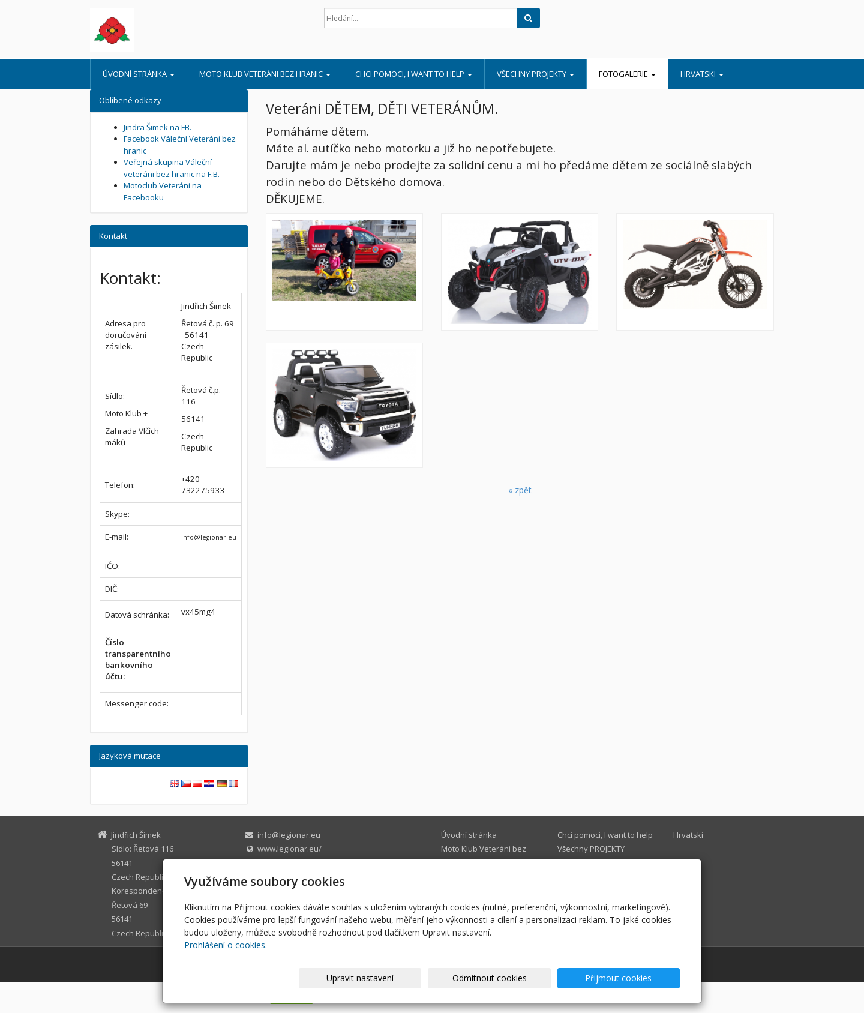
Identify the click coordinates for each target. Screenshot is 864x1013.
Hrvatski (702, 73)
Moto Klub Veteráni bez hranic (265, 73)
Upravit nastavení (437, 978)
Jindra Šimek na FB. (157, 127)
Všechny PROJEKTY (535, 73)
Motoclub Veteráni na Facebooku (163, 191)
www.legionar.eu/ (289, 848)
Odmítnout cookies (536, 978)
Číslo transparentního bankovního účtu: (138, 659)
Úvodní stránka (139, 73)
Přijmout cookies (634, 978)
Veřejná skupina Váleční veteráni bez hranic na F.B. (172, 168)
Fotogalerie (627, 73)
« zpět (520, 490)
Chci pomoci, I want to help (413, 73)
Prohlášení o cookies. (225, 945)
